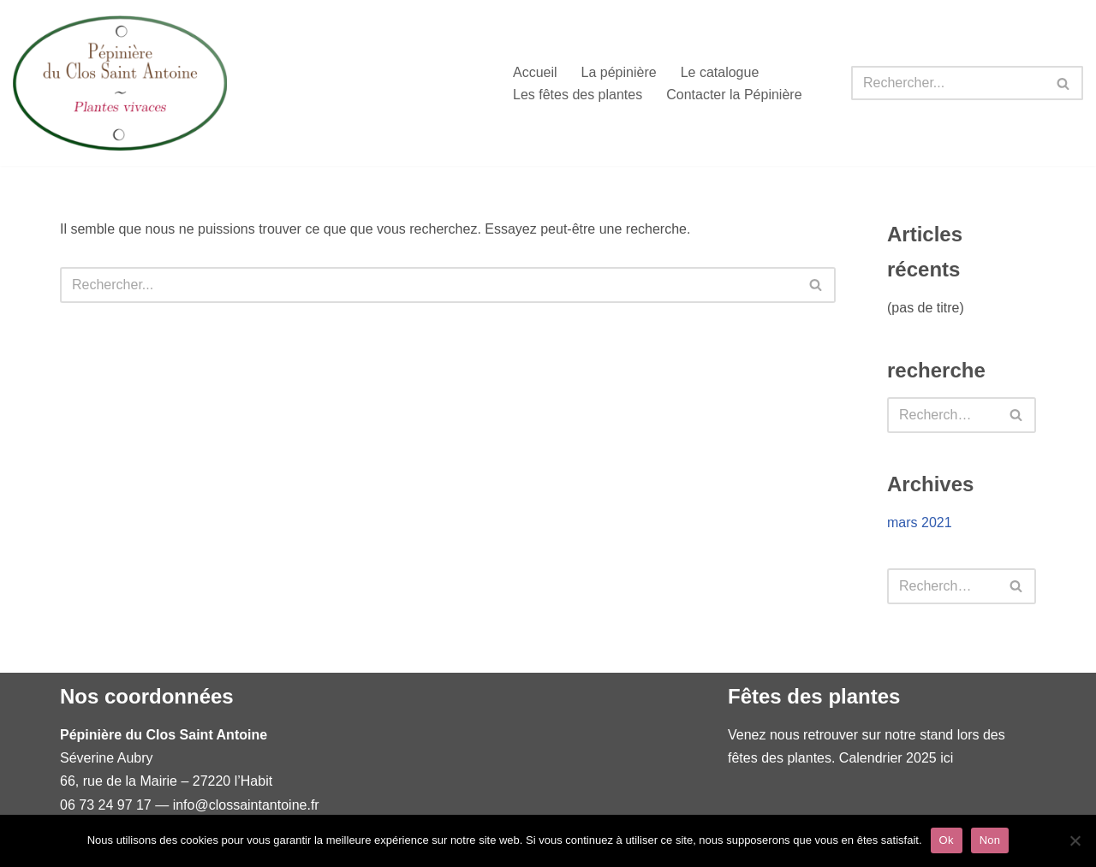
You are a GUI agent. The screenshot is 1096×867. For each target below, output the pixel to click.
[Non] (1074, 840)
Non (990, 840)
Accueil (535, 72)
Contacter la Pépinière (733, 94)
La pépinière (619, 72)
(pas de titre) (925, 307)
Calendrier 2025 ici (896, 758)
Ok (946, 840)
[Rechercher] (948, 83)
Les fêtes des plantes (577, 94)
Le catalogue (720, 72)
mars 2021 (919, 522)
